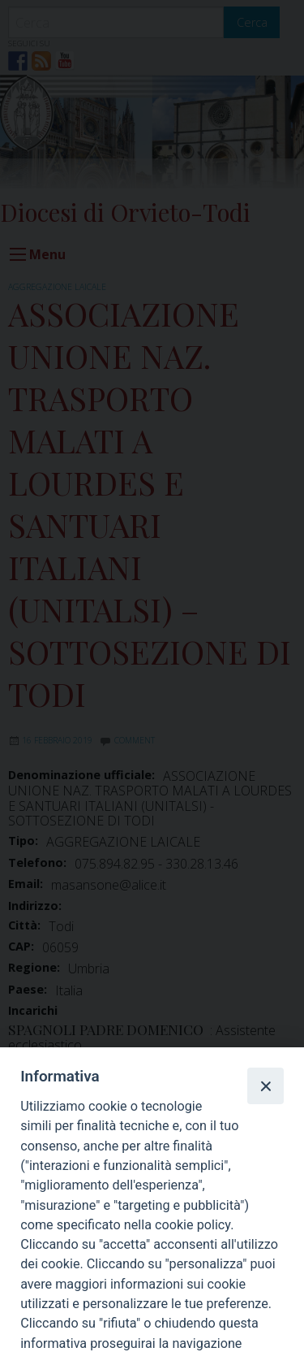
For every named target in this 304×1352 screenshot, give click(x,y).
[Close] (265, 1085)
